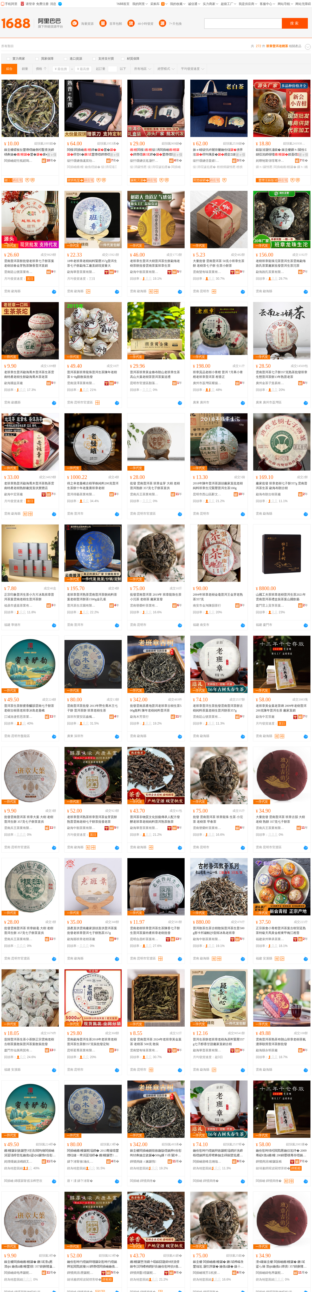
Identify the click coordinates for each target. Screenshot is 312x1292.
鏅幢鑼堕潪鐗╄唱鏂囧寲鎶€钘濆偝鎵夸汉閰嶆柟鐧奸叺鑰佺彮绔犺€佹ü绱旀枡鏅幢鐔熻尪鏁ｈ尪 (155, 1264)
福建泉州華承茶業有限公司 (270, 939)
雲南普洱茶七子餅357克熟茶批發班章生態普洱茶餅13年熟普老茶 (281, 374)
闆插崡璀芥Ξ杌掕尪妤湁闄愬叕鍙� (207, 1273)
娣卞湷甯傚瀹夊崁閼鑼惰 (81, 1161)
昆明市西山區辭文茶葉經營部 (207, 494)
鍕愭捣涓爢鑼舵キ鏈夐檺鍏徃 (81, 1273)
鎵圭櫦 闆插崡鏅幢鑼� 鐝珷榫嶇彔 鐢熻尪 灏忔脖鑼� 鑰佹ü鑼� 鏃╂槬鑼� (218, 1264)
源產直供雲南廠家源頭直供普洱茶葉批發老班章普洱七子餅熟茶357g (92, 930)
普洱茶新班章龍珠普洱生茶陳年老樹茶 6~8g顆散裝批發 (92, 374)
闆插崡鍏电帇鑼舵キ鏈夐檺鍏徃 (18, 1273)
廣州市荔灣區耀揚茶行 (207, 383)
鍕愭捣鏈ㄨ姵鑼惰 (143, 1161)
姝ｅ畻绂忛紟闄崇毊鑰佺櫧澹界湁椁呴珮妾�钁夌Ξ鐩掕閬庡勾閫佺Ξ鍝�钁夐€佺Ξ (218, 152)
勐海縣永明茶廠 (267, 1050)
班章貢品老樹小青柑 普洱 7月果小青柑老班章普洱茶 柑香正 (218, 374)
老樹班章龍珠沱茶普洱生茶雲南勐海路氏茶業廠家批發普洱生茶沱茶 (281, 263)
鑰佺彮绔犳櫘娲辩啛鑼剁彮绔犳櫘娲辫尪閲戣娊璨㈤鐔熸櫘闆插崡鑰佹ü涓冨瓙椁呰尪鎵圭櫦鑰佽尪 (92, 1264)
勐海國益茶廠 (13, 383)
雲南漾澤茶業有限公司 (81, 383)
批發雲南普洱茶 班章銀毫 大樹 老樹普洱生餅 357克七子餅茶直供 (28, 930)
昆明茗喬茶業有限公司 (81, 1050)
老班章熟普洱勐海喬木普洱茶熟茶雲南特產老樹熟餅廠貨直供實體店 (29, 486)
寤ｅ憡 (51, 155)
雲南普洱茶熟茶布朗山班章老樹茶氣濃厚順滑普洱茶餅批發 (281, 1042)
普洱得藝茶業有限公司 (81, 494)
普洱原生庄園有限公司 (81, 605)
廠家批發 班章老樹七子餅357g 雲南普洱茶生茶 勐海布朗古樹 (281, 486)
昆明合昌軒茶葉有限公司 (144, 939)
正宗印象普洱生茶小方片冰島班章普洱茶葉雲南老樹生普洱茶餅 (29, 597)
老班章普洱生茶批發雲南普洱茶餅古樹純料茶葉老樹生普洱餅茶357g (218, 708)
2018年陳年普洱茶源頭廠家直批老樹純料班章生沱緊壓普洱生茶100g (218, 486)
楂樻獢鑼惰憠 (226, 167)
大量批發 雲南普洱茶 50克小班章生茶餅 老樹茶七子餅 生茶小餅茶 (218, 263)
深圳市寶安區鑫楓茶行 (81, 717)
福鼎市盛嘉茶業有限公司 (18, 605)
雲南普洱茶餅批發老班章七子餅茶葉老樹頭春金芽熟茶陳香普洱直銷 (29, 263)
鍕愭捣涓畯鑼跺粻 (269, 1161)
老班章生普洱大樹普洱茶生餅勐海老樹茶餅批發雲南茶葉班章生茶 (155, 263)
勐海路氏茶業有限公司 (270, 272)
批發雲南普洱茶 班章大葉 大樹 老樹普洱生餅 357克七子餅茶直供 (28, 819)
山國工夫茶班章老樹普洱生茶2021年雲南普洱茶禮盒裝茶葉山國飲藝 (281, 597)
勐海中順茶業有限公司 (144, 272)
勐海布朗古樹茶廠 (268, 494)
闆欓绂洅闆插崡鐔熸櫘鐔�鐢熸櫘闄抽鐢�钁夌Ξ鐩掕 (154, 152)
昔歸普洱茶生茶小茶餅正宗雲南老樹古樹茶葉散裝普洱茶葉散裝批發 (29, 1042)
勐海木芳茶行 (139, 717)
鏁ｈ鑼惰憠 (264, 167)
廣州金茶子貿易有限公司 (270, 383)
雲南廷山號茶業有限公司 (18, 272)
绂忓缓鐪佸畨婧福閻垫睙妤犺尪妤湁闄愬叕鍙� (207, 161)
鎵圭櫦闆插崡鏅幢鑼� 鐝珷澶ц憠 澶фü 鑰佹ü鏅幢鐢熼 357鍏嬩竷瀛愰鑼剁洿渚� (29, 1264)
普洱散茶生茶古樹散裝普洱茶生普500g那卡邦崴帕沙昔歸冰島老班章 (218, 930)
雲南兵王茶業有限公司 (144, 494)
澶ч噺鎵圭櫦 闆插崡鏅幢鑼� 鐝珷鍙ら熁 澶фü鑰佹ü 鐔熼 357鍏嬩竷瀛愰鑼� (281, 1264)
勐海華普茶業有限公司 (81, 272)
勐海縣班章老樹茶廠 (81, 939)
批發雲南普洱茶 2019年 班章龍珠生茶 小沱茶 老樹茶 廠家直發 (155, 597)
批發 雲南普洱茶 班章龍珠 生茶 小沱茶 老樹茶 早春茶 (218, 819)
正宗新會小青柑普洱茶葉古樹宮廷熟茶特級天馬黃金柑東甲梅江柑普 (281, 930)
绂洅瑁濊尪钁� (159, 167)
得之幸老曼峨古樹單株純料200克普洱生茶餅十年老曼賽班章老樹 (93, 486)
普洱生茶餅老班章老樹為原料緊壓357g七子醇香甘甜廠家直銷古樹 (218, 1042)
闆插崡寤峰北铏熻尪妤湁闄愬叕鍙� (207, 1161)
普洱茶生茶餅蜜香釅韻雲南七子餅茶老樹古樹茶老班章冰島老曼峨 (29, 708)
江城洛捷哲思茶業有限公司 (18, 717)
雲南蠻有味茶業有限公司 (207, 272)
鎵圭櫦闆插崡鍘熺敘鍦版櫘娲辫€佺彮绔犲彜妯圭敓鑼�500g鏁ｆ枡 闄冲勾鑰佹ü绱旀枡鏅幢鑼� (155, 1153)
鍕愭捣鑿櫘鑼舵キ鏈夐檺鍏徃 (144, 1273)
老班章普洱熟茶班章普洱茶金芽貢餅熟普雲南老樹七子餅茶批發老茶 (92, 819)
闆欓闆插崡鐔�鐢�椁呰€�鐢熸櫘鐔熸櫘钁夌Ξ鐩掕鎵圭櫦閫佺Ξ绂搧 (91, 152)
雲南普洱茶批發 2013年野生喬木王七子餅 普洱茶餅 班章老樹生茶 (92, 708)
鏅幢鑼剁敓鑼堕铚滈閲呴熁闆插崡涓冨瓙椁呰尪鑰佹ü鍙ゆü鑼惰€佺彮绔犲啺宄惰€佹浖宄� (30, 1153)
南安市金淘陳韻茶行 (207, 605)
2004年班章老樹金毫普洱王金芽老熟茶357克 (218, 597)
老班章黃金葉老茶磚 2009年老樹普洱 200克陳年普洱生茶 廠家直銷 (281, 708)
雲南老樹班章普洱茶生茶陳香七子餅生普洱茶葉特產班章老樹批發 (155, 930)
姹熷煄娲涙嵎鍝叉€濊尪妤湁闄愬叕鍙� (18, 1161)
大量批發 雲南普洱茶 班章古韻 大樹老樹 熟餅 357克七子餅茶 (280, 819)
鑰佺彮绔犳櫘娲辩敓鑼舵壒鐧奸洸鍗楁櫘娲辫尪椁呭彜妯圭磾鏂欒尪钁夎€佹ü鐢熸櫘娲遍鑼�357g (218, 1153)
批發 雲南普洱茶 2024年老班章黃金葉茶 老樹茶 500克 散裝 (155, 1042)
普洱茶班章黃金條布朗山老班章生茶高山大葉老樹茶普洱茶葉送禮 (155, 374)
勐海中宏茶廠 (13, 494)
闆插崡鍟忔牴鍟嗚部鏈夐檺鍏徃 (18, 161)
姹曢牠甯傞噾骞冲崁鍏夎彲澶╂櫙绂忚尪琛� (270, 161)
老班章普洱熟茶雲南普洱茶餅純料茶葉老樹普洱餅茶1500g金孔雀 (92, 597)
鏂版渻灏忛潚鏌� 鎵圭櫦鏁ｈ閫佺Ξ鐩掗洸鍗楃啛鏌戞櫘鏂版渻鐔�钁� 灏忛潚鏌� (281, 152)
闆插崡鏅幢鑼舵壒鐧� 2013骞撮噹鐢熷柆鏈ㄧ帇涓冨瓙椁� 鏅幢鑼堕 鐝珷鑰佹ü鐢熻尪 (93, 1153)
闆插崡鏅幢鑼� (285, 167)
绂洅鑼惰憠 (138, 167)
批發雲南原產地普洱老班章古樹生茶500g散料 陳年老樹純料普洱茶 (155, 708)
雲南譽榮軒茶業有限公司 (144, 605)
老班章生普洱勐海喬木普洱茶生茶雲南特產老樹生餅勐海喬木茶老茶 (29, 374)
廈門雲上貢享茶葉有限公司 (270, 605)
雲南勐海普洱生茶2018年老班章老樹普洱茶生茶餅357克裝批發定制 (92, 1042)
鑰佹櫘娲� (92, 167)
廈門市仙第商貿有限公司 (18, 1050)
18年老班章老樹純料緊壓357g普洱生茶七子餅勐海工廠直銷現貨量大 (92, 263)
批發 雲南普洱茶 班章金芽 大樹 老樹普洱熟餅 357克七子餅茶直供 (155, 486)
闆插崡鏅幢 (75, 167)
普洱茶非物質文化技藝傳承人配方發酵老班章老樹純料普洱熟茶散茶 (155, 819)
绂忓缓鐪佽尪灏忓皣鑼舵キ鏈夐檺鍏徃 (144, 161)
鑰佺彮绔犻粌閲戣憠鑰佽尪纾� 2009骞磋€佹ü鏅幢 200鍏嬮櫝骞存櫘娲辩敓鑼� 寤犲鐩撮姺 (281, 1153)
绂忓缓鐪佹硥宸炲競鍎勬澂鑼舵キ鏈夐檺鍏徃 (81, 161)
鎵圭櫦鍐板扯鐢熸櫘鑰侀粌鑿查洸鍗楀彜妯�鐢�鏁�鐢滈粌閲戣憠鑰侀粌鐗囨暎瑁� (29, 152)
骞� (51, 160)
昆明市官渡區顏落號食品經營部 (144, 383)
